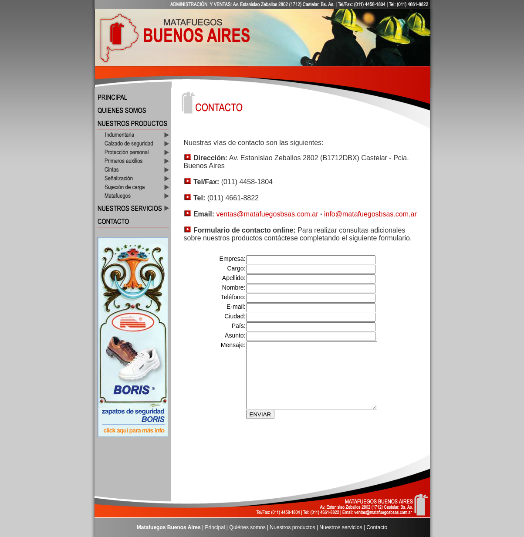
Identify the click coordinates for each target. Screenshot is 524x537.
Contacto (376, 527)
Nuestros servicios (340, 527)
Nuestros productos (292, 527)
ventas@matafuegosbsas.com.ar (267, 214)
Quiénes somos (247, 527)
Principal (215, 527)
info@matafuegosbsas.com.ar (370, 214)
